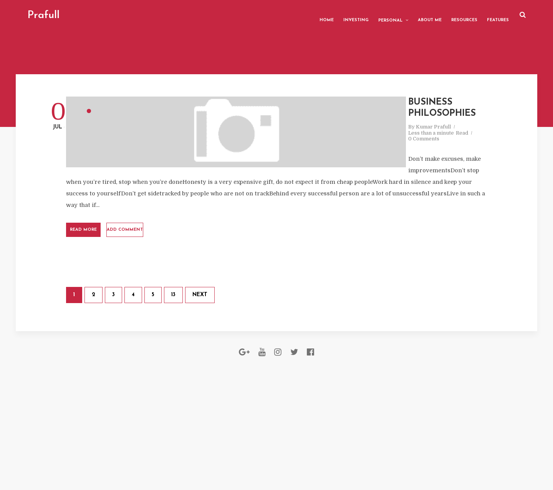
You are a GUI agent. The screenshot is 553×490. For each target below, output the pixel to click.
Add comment (236, 256)
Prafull (72, 15)
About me (401, 15)
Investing (327, 15)
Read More (167, 256)
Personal (362, 15)
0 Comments (313, 154)
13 (244, 348)
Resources (436, 15)
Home (298, 15)
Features (469, 15)
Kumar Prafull (323, 147)
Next (270, 348)
